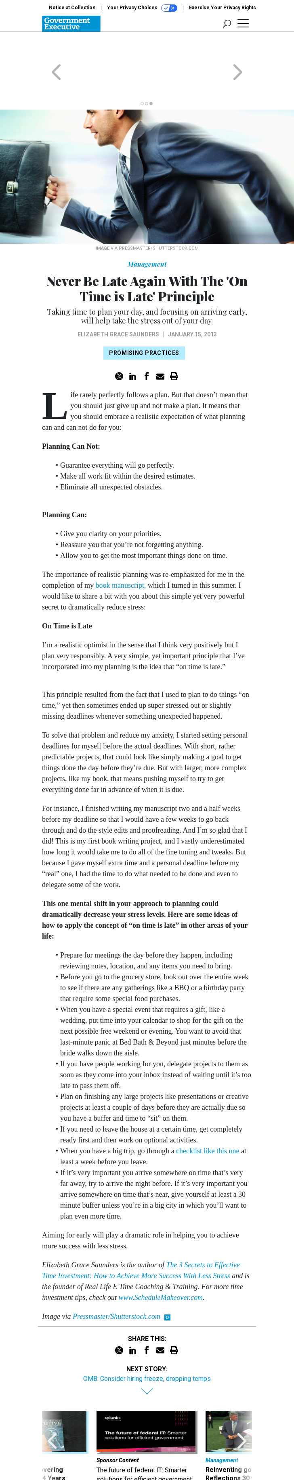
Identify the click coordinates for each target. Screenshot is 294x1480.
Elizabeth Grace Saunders (118, 303)
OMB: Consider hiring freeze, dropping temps (147, 1347)
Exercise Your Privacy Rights (222, 7)
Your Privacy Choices (142, 8)
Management (147, 232)
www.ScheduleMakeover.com (160, 1266)
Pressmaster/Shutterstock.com (116, 1285)
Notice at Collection (72, 7)
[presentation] (52, 1419)
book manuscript (119, 554)
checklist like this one (207, 1119)
